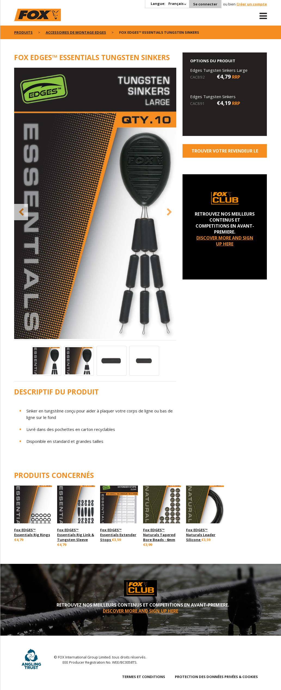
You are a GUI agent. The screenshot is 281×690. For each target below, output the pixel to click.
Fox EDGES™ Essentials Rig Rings (32, 532)
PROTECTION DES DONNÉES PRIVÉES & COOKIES (216, 676)
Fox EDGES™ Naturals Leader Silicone (200, 534)
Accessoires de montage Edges (76, 32)
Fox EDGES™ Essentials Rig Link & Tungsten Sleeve (75, 534)
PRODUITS (23, 32)
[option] (95, 204)
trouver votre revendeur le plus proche (225, 153)
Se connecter (205, 4)
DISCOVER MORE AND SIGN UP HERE (224, 241)
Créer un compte (251, 4)
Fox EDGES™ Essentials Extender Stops (118, 534)
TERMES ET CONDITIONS (143, 676)
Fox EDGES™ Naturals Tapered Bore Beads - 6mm (159, 534)
